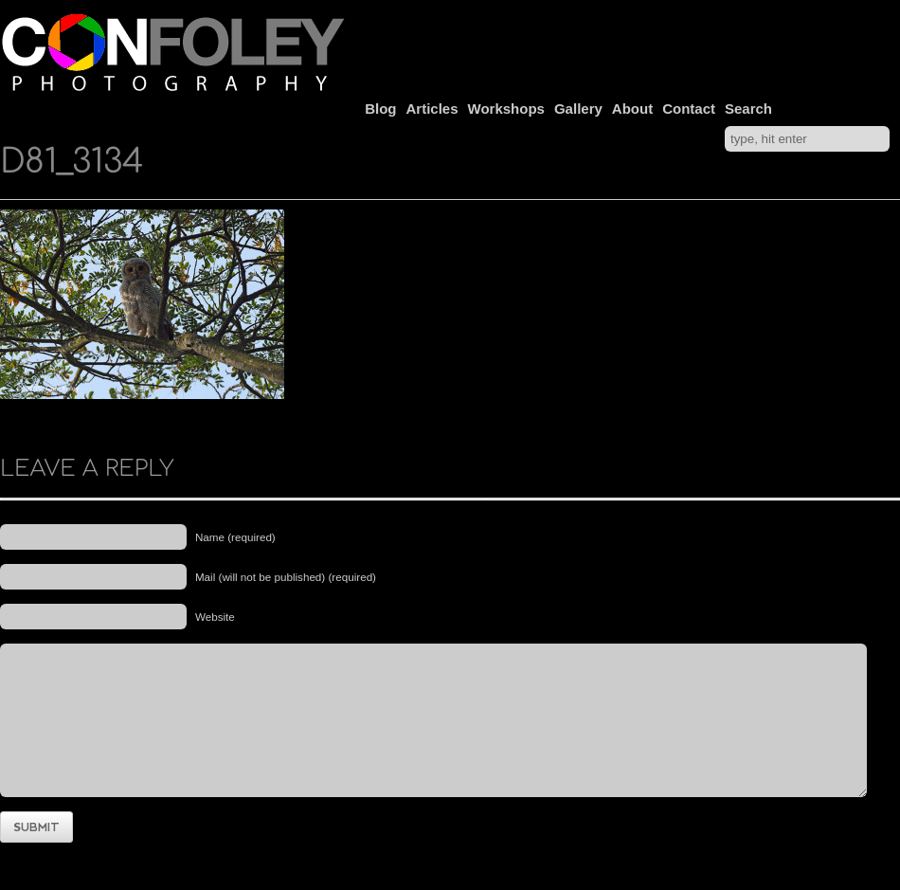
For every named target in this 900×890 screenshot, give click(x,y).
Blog (380, 108)
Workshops (506, 108)
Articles (432, 108)
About (632, 108)
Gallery (578, 108)
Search (748, 108)
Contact (688, 108)
